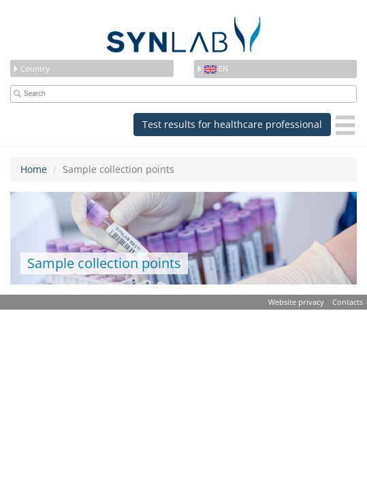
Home (33, 169)
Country (31, 68)
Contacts (347, 302)
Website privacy (296, 302)
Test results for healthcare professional (232, 124)
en (212, 68)
